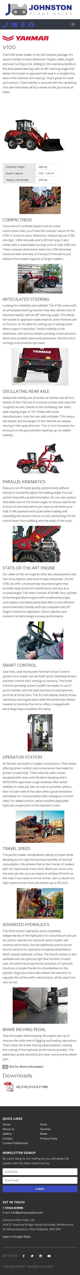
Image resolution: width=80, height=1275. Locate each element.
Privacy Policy (48, 1138)
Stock (43, 1124)
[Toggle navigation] (73, 24)
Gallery (7, 1134)
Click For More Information (25, 1067)
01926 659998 (14, 1208)
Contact (8, 1138)
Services (45, 1129)
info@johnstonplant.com (27, 1212)
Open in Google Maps (17, 1236)
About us (8, 1129)
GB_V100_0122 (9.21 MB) (25, 1087)
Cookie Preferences (15, 1143)
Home (6, 1124)
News (43, 1134)
